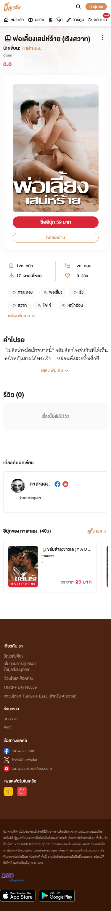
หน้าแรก (13, 19)
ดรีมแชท (98, 18)
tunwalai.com (24, 750)
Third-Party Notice (20, 687)
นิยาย (36, 19)
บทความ (10, 719)
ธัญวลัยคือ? (14, 656)
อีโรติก (7, 55)
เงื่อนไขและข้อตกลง (18, 678)
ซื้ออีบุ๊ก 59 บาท (55, 222)
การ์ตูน (75, 19)
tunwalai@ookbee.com (32, 768)
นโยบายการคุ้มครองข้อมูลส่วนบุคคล (20, 666)
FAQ (7, 728)
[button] (55, 315)
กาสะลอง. (31, 48)
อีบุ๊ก (55, 19)
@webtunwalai (24, 759)
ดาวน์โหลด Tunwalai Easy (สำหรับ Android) (41, 696)
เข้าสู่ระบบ (96, 6)
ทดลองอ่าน (55, 237)
